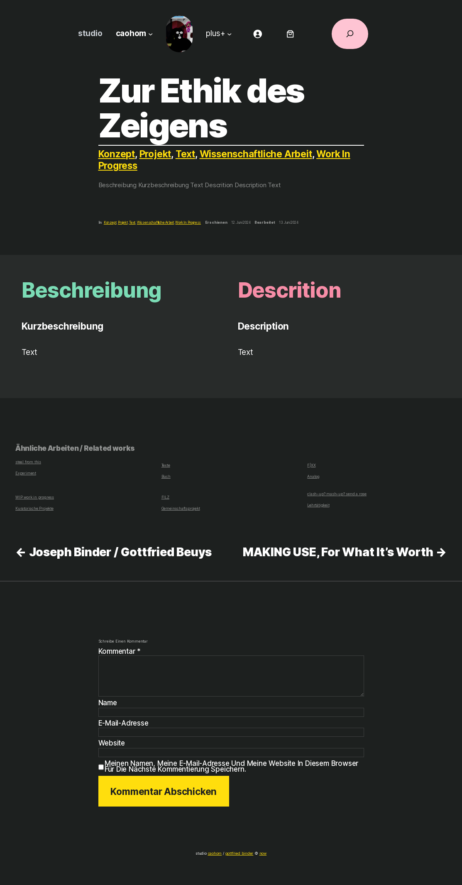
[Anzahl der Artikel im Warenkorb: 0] (290, 34)
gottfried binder (239, 853)
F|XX (311, 465)
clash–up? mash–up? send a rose (335, 494)
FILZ (165, 497)
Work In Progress (189, 222)
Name (108, 703)
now (260, 853)
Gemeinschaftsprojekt (179, 508)
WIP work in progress (33, 497)
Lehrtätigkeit (317, 505)
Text (186, 153)
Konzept (117, 153)
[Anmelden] (257, 34)
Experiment (24, 473)
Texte (166, 465)
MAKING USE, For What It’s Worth (337, 552)
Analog (313, 476)
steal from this (27, 462)
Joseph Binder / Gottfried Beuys (119, 552)
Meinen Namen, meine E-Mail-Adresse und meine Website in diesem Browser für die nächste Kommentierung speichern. (233, 766)
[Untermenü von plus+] (229, 34)
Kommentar (120, 651)
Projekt (156, 153)
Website (111, 743)
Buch (165, 476)
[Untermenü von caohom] (149, 34)
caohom (215, 853)
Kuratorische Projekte (33, 508)
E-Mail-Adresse (123, 723)
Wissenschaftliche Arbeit (258, 153)
